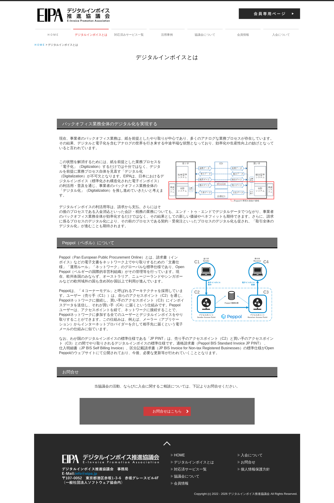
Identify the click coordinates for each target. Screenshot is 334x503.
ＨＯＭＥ (53, 34)
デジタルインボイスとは (91, 34)
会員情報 (243, 34)
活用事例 (167, 34)
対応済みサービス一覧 (129, 34)
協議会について (205, 34)
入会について (281, 34)
